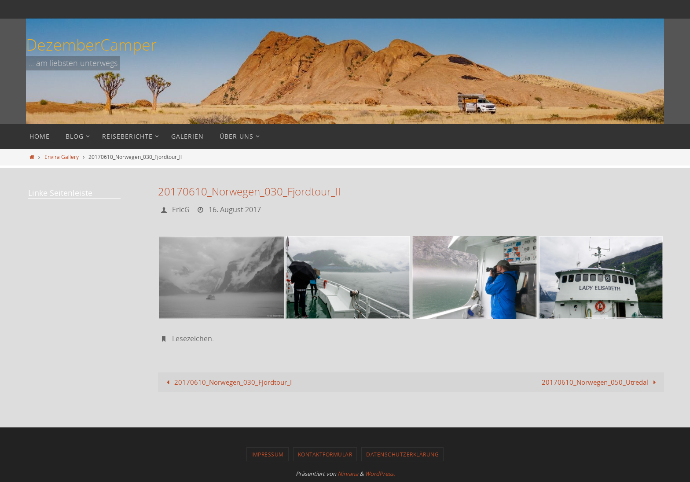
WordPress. (380, 474)
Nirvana (348, 474)
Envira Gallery (61, 156)
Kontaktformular (325, 454)
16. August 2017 (235, 209)
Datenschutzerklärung (402, 454)
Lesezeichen (192, 338)
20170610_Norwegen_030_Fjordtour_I (227, 382)
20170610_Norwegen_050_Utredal (600, 382)
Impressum (267, 454)
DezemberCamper (91, 44)
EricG (181, 209)
